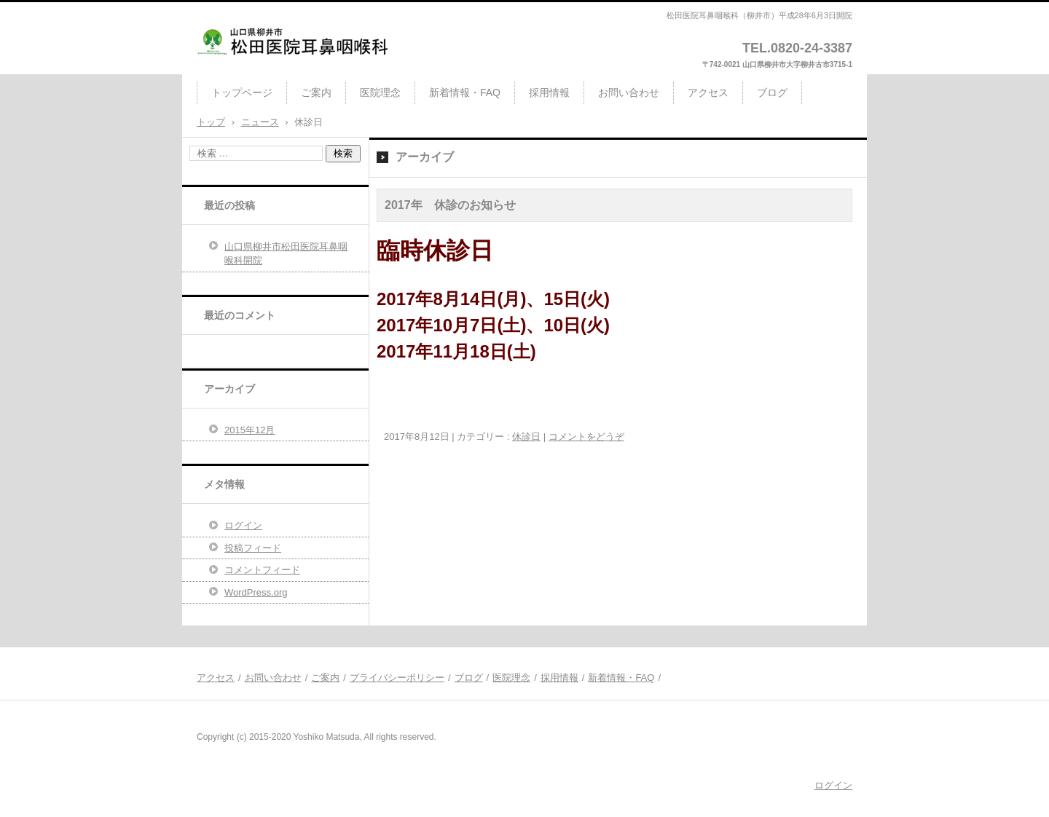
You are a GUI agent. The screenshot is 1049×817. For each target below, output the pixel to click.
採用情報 (549, 92)
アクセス (708, 92)
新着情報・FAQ (464, 92)
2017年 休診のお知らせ (450, 205)
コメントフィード (262, 569)
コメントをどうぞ (586, 436)
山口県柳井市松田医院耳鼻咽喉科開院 (285, 254)
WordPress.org (255, 592)
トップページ (241, 92)
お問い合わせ (628, 92)
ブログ (772, 92)
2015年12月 (249, 430)
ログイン (243, 525)
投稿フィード (252, 547)
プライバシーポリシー (397, 677)
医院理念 (380, 92)
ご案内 (316, 92)
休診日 (526, 436)
